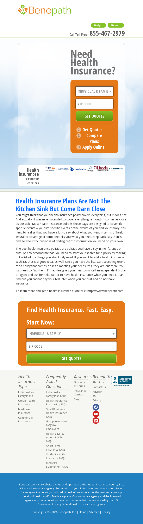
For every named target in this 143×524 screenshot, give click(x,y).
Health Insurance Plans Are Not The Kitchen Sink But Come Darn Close (63, 204)
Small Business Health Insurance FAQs (56, 412)
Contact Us (99, 387)
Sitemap (94, 512)
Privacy (97, 400)
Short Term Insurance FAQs (56, 447)
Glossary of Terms (79, 384)
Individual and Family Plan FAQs (56, 394)
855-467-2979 (107, 33)
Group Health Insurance (26, 402)
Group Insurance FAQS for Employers (56, 425)
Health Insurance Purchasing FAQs (56, 402)
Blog (76, 399)
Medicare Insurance (24, 411)
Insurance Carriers (80, 392)
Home (82, 512)
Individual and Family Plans (26, 394)
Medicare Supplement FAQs (57, 464)
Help (97, 25)
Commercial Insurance (25, 419)
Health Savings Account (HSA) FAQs (55, 437)
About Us (98, 382)
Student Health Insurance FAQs (56, 456)
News (114, 25)
